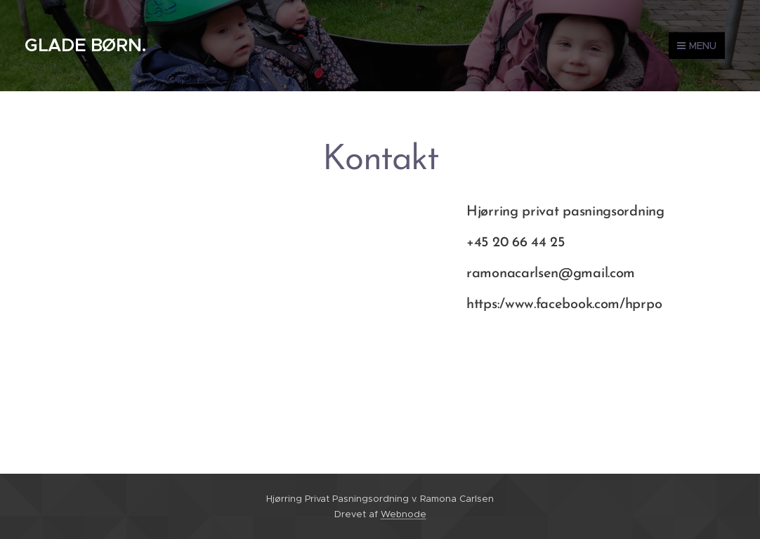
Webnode (403, 514)
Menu (696, 45)
